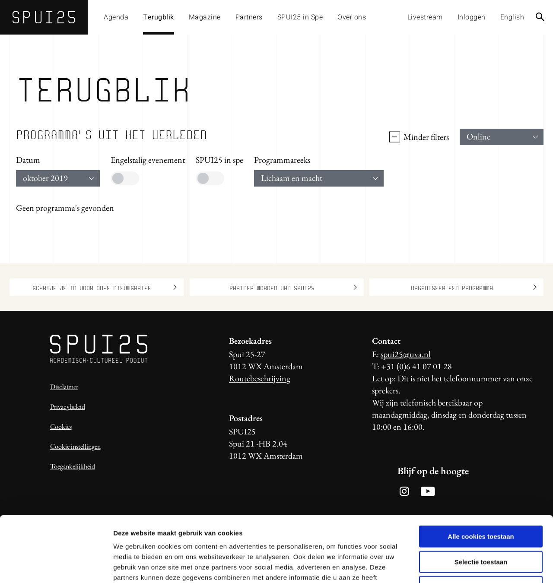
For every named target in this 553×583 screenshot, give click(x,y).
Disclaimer (64, 386)
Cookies (61, 426)
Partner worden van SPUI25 (293, 287)
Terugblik (158, 17)
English (512, 17)
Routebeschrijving (259, 378)
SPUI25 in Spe (300, 17)
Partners (249, 17)
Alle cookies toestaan (481, 477)
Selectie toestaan (481, 503)
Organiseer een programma (474, 287)
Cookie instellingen (75, 446)
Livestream (425, 17)
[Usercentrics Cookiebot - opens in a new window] (56, 566)
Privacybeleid (67, 406)
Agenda (116, 17)
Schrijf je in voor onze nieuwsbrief (104, 287)
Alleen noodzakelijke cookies (481, 528)
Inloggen (472, 17)
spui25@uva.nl (406, 354)
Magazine (205, 17)
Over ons (351, 17)
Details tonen (466, 566)
